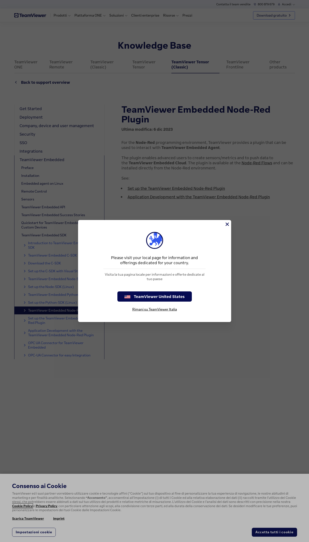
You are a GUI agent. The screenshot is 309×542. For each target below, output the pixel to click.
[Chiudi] (227, 224)
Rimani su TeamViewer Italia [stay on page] (154, 309)
